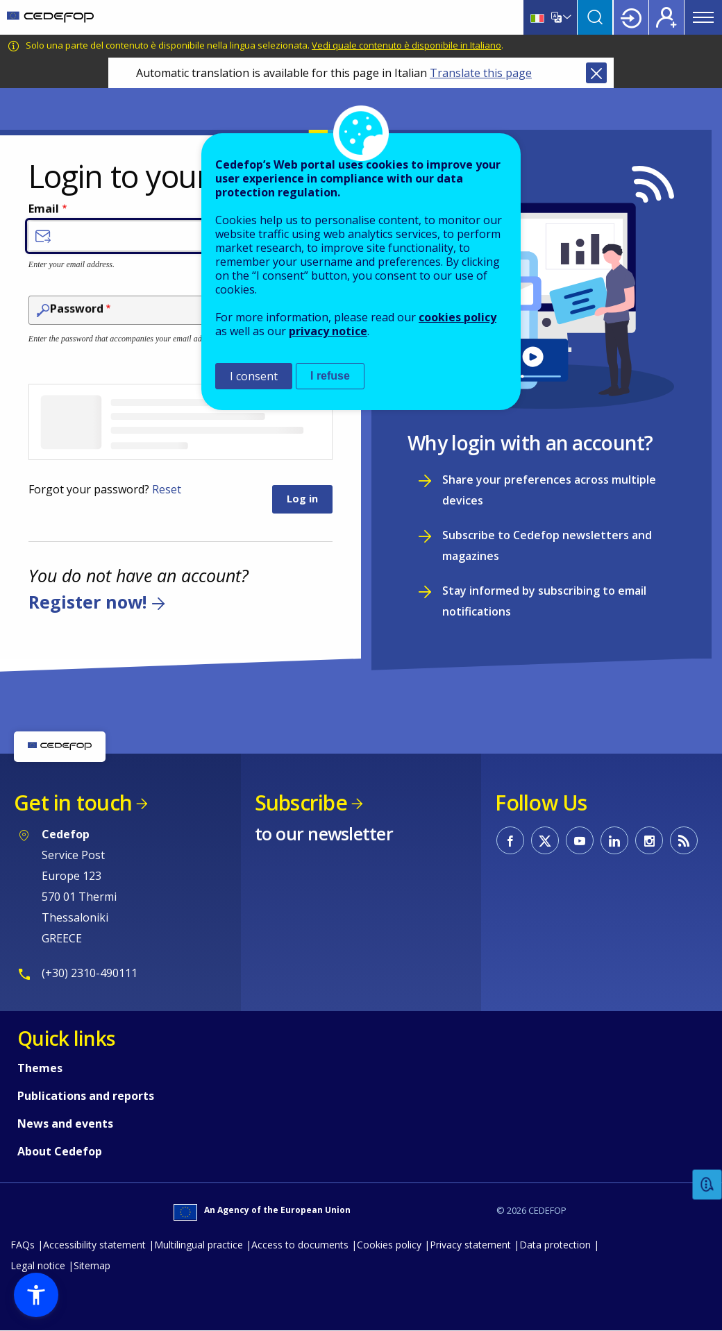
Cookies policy (389, 1244)
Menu (703, 17)
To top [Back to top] (684, 1298)
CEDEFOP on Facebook (510, 840)
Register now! (87, 602)
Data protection (555, 1244)
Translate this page (481, 72)
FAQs (22, 1244)
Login (631, 17)
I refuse (330, 376)
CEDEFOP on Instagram (649, 840)
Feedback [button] (707, 1185)
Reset (166, 489)
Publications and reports (85, 1095)
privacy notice (328, 331)
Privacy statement (470, 1244)
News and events (65, 1123)
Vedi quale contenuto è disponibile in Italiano (406, 45)
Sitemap (92, 1265)
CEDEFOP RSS (684, 840)
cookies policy (457, 317)
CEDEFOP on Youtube (580, 840)
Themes (39, 1068)
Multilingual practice (198, 1244)
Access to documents (300, 1244)
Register (666, 17)
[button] (36, 1295)
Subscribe (301, 802)
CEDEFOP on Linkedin (614, 840)
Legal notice (37, 1265)
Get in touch (73, 802)
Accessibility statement (94, 1244)
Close (596, 72)
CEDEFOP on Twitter (545, 840)
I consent (254, 376)
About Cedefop (59, 1151)
